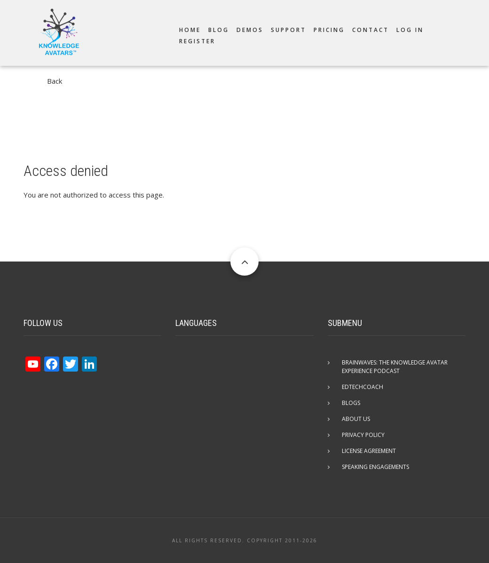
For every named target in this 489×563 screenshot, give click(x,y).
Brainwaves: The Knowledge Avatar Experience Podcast (395, 366)
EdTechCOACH (362, 387)
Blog (218, 30)
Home (190, 30)
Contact (370, 30)
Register (197, 41)
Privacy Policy (363, 435)
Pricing (329, 30)
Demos (250, 30)
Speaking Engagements (375, 467)
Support (288, 30)
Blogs (351, 403)
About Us (356, 419)
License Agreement (369, 451)
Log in (410, 30)
